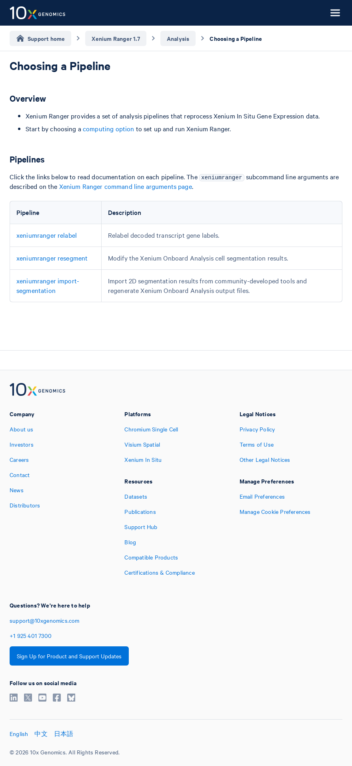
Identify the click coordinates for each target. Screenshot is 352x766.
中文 (40, 734)
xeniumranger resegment (52, 257)
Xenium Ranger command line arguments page (125, 186)
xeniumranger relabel (46, 235)
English (19, 734)
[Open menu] (335, 13)
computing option (108, 128)
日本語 (64, 734)
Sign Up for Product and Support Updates (69, 656)
